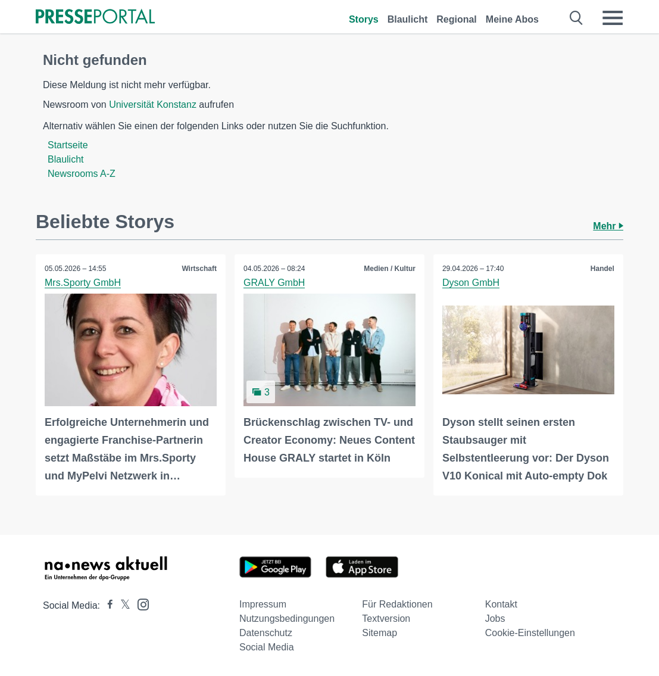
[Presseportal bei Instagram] (139, 604)
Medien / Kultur (390, 268)
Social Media (266, 647)
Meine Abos (512, 19)
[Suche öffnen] (576, 18)
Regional (456, 19)
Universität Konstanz (152, 104)
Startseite (68, 145)
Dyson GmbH (470, 283)
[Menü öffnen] (612, 18)
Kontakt (501, 604)
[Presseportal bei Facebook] (106, 605)
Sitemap (379, 633)
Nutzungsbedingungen (287, 618)
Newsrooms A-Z (81, 174)
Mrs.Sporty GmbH (83, 283)
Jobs (495, 618)
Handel (602, 268)
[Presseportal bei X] (121, 605)
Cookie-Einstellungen (530, 633)
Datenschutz (265, 633)
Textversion (386, 618)
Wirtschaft (199, 268)
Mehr (608, 226)
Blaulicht (408, 19)
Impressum (262, 604)
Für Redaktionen (397, 604)
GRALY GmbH (274, 283)
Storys (364, 19)
